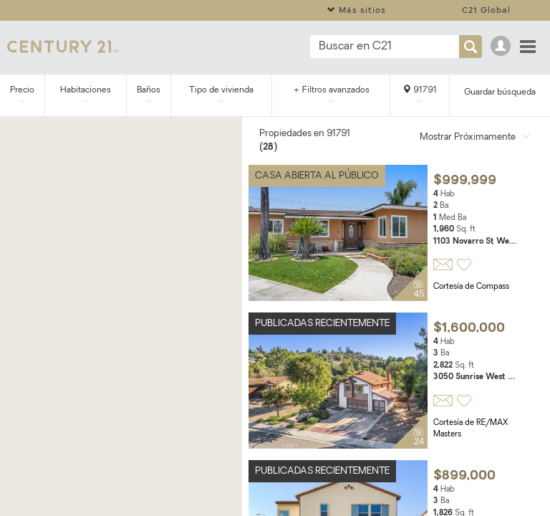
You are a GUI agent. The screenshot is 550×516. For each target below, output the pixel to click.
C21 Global (486, 9)
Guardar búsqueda (500, 92)
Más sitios (356, 9)
